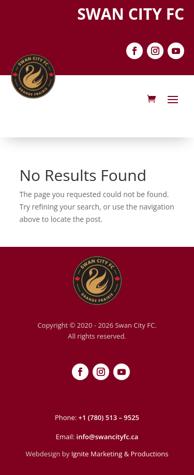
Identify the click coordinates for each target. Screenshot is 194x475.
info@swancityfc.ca (108, 436)
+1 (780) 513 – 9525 (109, 417)
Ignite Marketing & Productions (120, 453)
